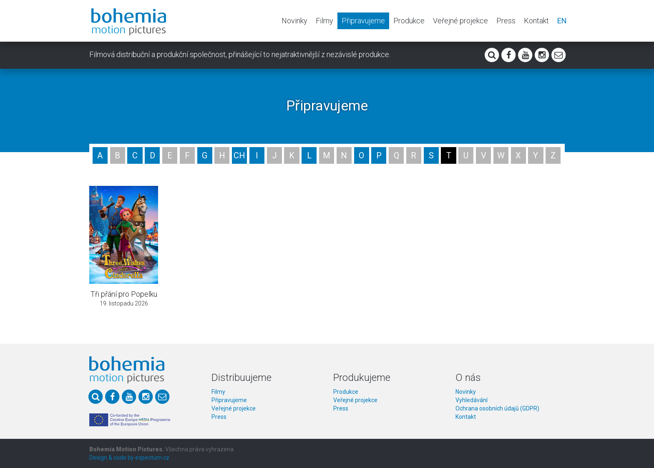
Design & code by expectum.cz (129, 457)
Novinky (294, 20)
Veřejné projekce (460, 20)
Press (506, 20)
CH (239, 155)
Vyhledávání (471, 400)
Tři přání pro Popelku (124, 294)
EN (562, 20)
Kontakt (536, 20)
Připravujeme (363, 20)
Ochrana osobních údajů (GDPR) (497, 408)
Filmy (324, 20)
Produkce (409, 20)
